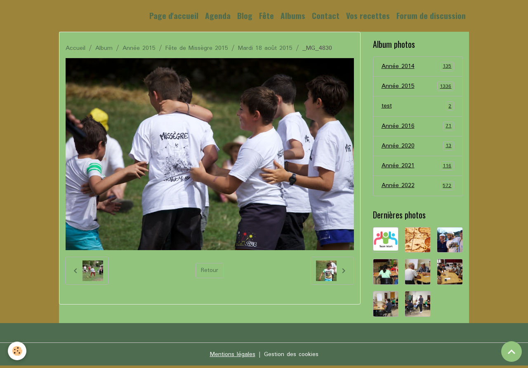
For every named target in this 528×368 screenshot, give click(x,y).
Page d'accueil (173, 15)
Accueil (75, 48)
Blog (244, 15)
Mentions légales (232, 356)
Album (104, 48)
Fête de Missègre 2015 (196, 48)
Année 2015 (139, 48)
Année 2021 (418, 168)
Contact (325, 15)
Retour (209, 271)
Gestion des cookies (291, 356)
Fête (266, 15)
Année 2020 (418, 147)
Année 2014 (418, 67)
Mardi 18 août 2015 (265, 48)
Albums (292, 15)
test (418, 107)
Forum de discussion (431, 15)
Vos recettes (368, 15)
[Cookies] (17, 351)
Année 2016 (418, 127)
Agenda (218, 15)
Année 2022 (418, 188)
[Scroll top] (511, 351)
